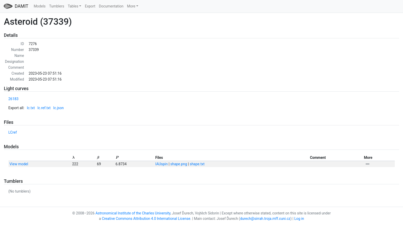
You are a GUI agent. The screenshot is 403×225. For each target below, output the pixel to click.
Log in (299, 219)
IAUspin (161, 164)
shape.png (178, 164)
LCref (12, 132)
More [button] (131, 6)
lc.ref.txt (44, 108)
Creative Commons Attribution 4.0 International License (146, 219)
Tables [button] (73, 6)
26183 (13, 99)
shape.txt (197, 164)
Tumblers (56, 6)
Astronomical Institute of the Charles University (132, 213)
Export (90, 6)
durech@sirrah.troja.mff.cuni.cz (265, 219)
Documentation (111, 6)
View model (19, 164)
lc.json (58, 108)
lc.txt (31, 108)
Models (39, 6)
